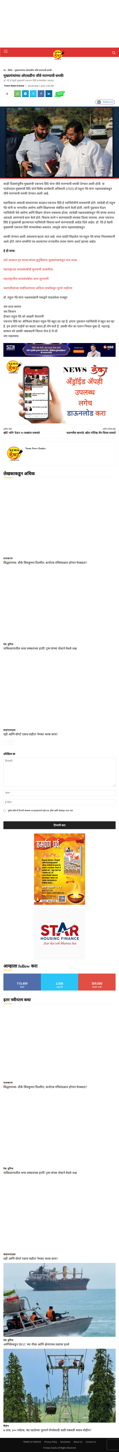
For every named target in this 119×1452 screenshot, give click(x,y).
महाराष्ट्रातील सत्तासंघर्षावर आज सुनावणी (26, 279)
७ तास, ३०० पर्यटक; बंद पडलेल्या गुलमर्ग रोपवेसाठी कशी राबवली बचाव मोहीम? (47, 1430)
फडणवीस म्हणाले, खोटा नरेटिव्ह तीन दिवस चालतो (91, 432)
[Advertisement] (59, 24)
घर (4, 70)
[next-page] (11, 742)
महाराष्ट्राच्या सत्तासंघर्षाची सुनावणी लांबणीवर (28, 269)
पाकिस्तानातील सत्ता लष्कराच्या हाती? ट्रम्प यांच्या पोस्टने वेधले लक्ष (40, 648)
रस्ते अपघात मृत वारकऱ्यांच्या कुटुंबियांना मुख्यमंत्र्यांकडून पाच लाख (40, 260)
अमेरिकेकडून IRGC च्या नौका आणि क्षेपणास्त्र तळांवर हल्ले (36, 1344)
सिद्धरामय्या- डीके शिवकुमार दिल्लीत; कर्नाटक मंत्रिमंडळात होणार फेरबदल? (45, 562)
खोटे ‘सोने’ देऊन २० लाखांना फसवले (21, 432)
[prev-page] (5, 742)
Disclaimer (65, 1441)
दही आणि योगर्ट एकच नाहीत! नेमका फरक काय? (30, 734)
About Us (78, 1441)
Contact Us (91, 1441)
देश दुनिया (8, 644)
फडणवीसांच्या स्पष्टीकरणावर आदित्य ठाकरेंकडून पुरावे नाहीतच (37, 288)
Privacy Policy (50, 1441)
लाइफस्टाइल (9, 730)
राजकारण (8, 558)
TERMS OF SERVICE (32, 1441)
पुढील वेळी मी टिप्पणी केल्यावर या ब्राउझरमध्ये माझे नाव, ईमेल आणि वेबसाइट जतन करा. (40, 810)
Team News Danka (14, 86)
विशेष (10, 70)
